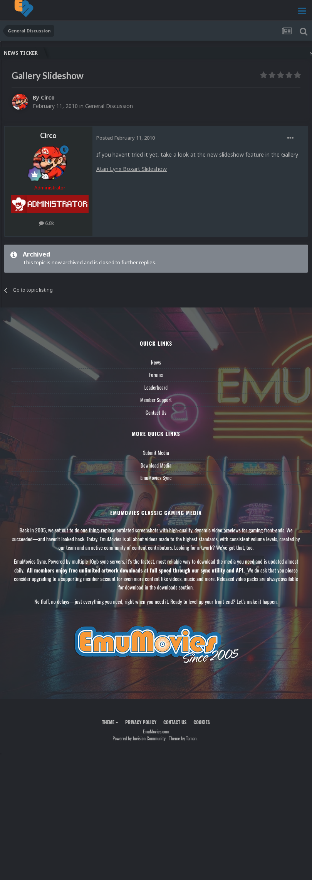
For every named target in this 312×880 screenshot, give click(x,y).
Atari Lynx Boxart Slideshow (131, 168)
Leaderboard (156, 387)
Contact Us (156, 412)
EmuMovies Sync (155, 477)
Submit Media (156, 452)
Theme (110, 722)
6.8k (46, 223)
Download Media (156, 465)
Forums (156, 374)
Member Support (156, 400)
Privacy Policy (140, 722)
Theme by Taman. (183, 738)
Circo (48, 97)
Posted (125, 137)
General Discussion (109, 106)
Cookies (201, 722)
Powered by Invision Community (139, 738)
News (156, 362)
